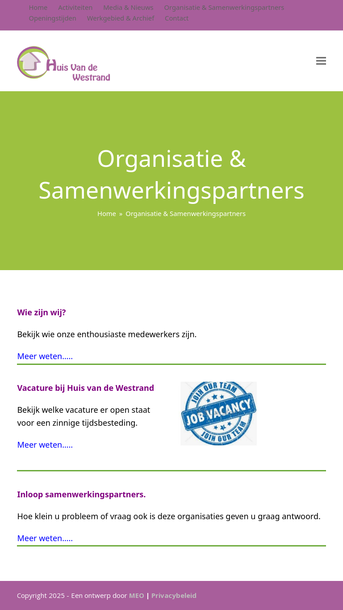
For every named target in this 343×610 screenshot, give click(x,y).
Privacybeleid (174, 595)
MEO (136, 595)
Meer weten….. (45, 356)
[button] (321, 61)
